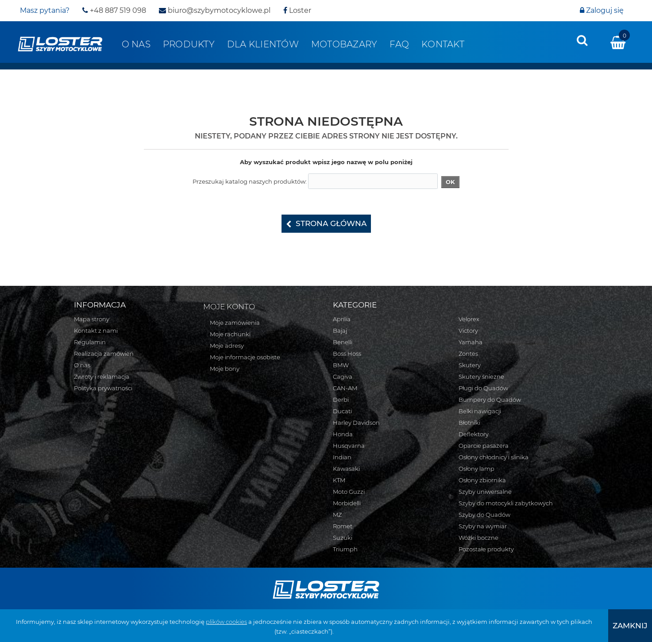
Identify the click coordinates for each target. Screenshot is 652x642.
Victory (468, 330)
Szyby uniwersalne (485, 491)
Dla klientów (263, 44)
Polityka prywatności (103, 388)
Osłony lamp (476, 468)
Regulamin (90, 342)
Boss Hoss (347, 353)
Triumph (345, 549)
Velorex (469, 319)
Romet (342, 526)
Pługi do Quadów (483, 388)
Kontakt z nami (96, 330)
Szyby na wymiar (483, 526)
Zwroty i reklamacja (101, 376)
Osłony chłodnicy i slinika (494, 457)
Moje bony (224, 368)
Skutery (470, 365)
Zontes (468, 353)
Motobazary (344, 44)
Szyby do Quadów (484, 514)
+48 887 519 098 (114, 10)
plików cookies (226, 621)
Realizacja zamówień (104, 353)
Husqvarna (349, 445)
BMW (341, 365)
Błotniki (469, 422)
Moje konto (229, 306)
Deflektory (474, 434)
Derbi (341, 399)
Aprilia (342, 319)
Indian (342, 457)
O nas (136, 44)
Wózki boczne (478, 537)
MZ (337, 514)
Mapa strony (91, 319)
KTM (339, 480)
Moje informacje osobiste (245, 357)
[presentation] (582, 40)
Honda (343, 434)
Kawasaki (346, 468)
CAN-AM (345, 388)
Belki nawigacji (480, 411)
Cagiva (342, 376)
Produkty (189, 44)
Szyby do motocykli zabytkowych (506, 503)
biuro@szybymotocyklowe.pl (214, 10)
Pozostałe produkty (486, 549)
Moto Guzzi (349, 491)
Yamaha (470, 342)
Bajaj (340, 330)
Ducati (342, 411)
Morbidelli (347, 503)
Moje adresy (227, 345)
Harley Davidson (356, 422)
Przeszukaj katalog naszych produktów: (250, 181)
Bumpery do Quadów (490, 399)
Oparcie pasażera (484, 445)
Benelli (342, 342)
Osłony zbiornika (482, 480)
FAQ (399, 44)
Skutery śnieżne (481, 376)
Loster (297, 10)
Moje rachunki (230, 334)
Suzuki (342, 537)
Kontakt (442, 44)
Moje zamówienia (235, 322)
